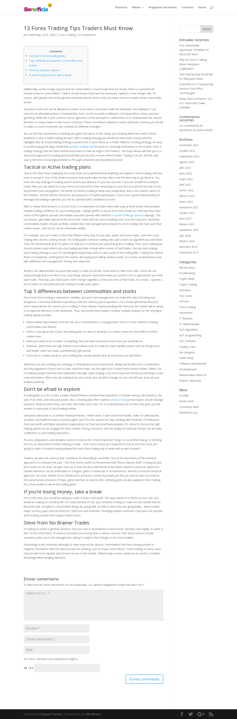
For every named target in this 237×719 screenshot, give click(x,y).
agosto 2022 (186, 162)
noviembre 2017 (189, 252)
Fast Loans (186, 296)
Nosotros (121, 7)
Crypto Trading (188, 284)
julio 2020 (185, 235)
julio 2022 (185, 167)
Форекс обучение (190, 380)
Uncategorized (188, 369)
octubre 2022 (187, 151)
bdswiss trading (120, 399)
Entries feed (186, 401)
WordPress (93, 714)
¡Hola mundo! (205, 130)
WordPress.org (188, 412)
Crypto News (187, 278)
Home (202, 7)
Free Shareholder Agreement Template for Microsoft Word (194, 50)
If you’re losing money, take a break (50, 75)
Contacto (187, 7)
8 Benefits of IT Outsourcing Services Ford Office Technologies (196, 88)
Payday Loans (187, 346)
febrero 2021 (187, 224)
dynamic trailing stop (81, 146)
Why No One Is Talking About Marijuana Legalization (192, 64)
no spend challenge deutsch (127, 215)
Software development (192, 363)
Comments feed (189, 407)
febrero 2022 (187, 196)
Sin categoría (187, 352)
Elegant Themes (52, 714)
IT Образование (189, 324)
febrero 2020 (187, 241)
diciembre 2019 (188, 247)
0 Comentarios (87, 35)
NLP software (187, 341)
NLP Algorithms (188, 329)
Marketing (34, 35)
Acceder (184, 395)
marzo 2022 (186, 190)
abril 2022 (185, 184)
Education (185, 290)
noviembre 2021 (189, 207)
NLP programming (190, 335)
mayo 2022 (186, 179)
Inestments (186, 312)
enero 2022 (186, 201)
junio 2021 (185, 218)
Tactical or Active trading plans (47, 56)
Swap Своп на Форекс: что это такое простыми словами (195, 103)
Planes (136, 7)
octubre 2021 (187, 213)
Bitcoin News (187, 267)
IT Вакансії (186, 318)
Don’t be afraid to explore (44, 70)
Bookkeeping (187, 273)
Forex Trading (67, 35)
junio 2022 (185, 173)
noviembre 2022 (189, 145)
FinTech (184, 301)
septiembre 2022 (189, 156)
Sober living (186, 358)
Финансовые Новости (192, 375)
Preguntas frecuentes (163, 7)
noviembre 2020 (189, 230)
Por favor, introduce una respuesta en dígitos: (51, 659)
